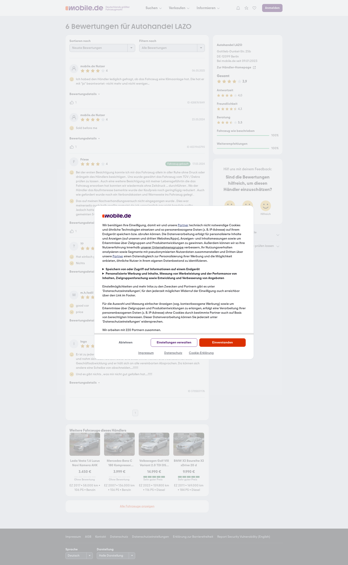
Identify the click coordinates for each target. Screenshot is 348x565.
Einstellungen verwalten (174, 342)
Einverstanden (222, 342)
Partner (183, 225)
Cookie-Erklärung (201, 353)
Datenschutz (173, 353)
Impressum (146, 353)
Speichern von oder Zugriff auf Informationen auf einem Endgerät (153, 269)
